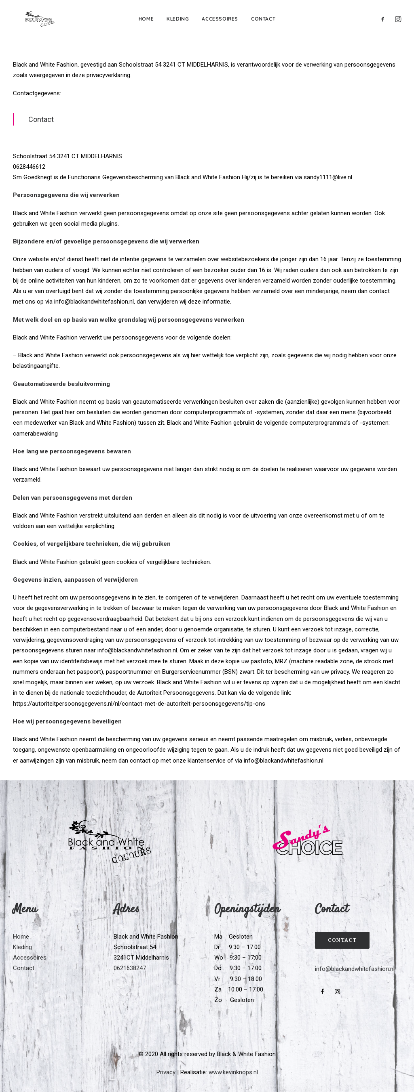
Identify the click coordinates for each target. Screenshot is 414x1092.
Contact (263, 19)
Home (146, 19)
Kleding (178, 19)
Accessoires (220, 19)
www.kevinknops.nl (233, 1072)
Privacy (165, 1072)
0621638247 (130, 968)
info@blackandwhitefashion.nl (355, 969)
